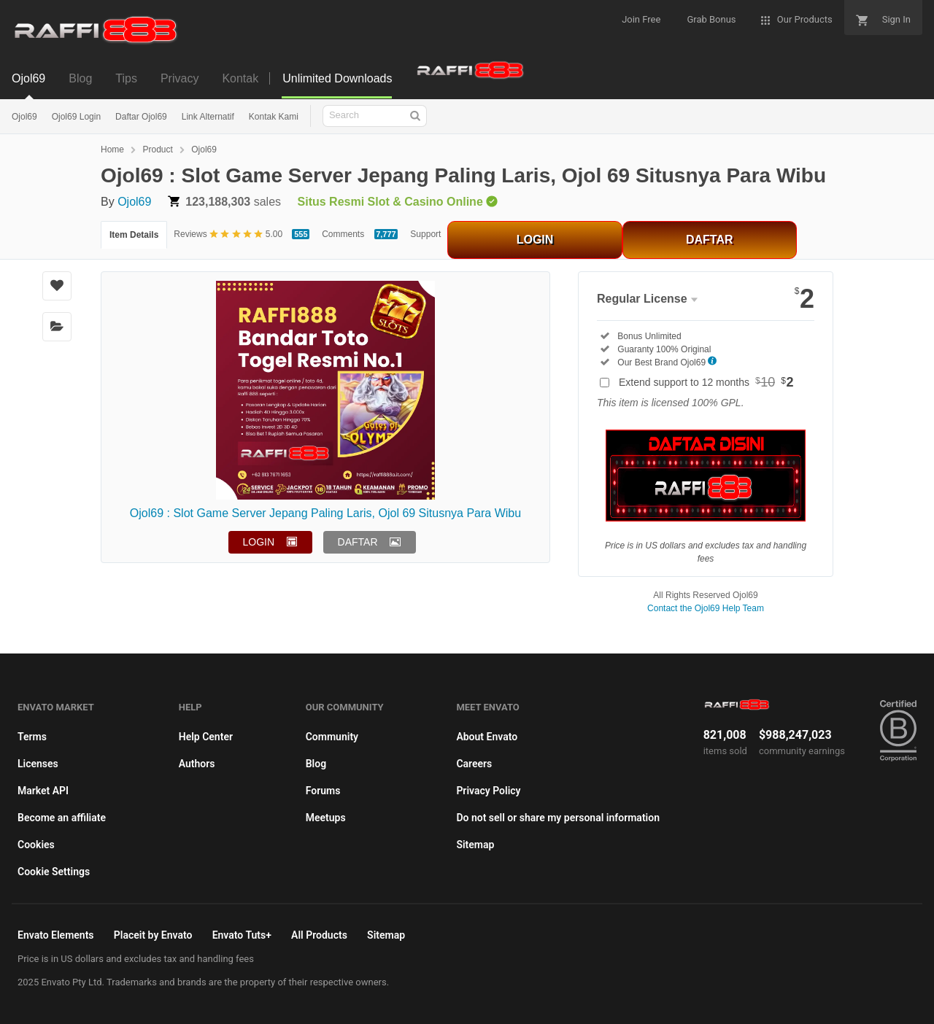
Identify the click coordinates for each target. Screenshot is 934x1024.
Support (425, 234)
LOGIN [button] (259, 542)
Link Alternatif (208, 117)
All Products (319, 935)
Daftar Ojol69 (141, 117)
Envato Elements (56, 935)
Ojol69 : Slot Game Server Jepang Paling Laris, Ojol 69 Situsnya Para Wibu (325, 513)
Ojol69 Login (76, 117)
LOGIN (535, 239)
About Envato (486, 736)
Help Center (206, 736)
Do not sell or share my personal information (558, 817)
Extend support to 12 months (706, 382)
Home (112, 149)
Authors (197, 763)
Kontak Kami (273, 117)
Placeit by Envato (153, 935)
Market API (43, 790)
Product (157, 149)
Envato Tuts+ (241, 935)
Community (332, 736)
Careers (474, 763)
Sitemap (475, 844)
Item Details (133, 235)
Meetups (326, 817)
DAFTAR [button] (358, 542)
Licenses (38, 763)
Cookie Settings (54, 871)
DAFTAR (709, 239)
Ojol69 (24, 117)
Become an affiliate (62, 817)
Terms (32, 736)
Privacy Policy (488, 790)
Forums (323, 790)
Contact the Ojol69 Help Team (705, 608)
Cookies (36, 844)
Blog (316, 763)
